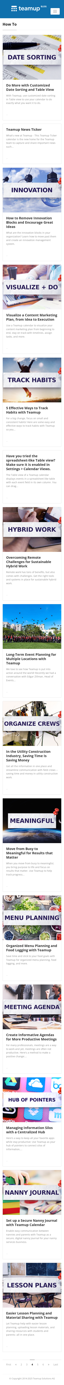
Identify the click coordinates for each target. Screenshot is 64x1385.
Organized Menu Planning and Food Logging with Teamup (31, 947)
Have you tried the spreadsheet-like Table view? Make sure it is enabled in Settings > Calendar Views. (30, 462)
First (8, 1364)
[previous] (16, 1364)
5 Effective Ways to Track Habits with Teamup (27, 410)
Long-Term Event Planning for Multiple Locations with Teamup (31, 658)
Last (55, 1364)
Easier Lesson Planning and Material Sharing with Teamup (32, 1315)
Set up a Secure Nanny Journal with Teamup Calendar (31, 1222)
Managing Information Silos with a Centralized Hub (29, 1129)
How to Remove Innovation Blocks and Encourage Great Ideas (29, 222)
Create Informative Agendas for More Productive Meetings (31, 1037)
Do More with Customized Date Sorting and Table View (30, 87)
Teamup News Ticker (24, 129)
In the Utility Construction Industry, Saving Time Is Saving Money (28, 755)
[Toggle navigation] (55, 11)
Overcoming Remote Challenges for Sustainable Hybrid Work (28, 561)
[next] (48, 1364)
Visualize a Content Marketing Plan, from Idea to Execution (31, 317)
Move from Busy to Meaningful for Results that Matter (29, 853)
